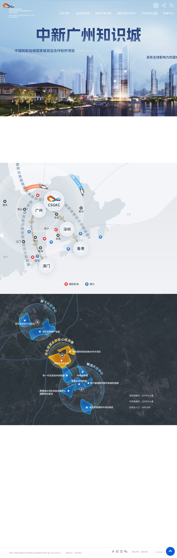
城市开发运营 (103, 13)
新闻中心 (168, 13)
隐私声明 (135, 552)
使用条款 (144, 552)
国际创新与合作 (126, 13)
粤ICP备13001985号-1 (52, 553)
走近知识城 (82, 13)
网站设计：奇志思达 (74, 553)
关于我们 (65, 13)
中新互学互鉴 (150, 13)
